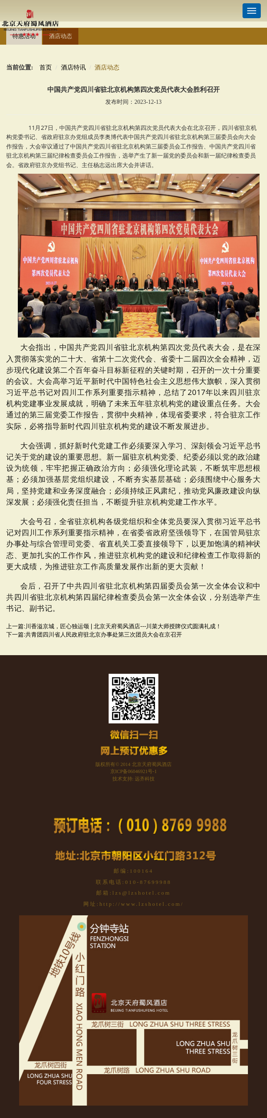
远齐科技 (145, 779)
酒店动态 (60, 36)
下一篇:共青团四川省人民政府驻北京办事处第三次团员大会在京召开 (94, 634)
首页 (45, 67)
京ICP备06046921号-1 (133, 771)
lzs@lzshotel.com (141, 893)
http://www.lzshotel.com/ (142, 904)
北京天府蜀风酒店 (152, 764)
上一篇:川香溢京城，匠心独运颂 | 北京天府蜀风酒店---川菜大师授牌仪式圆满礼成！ (113, 626)
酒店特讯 (73, 67)
